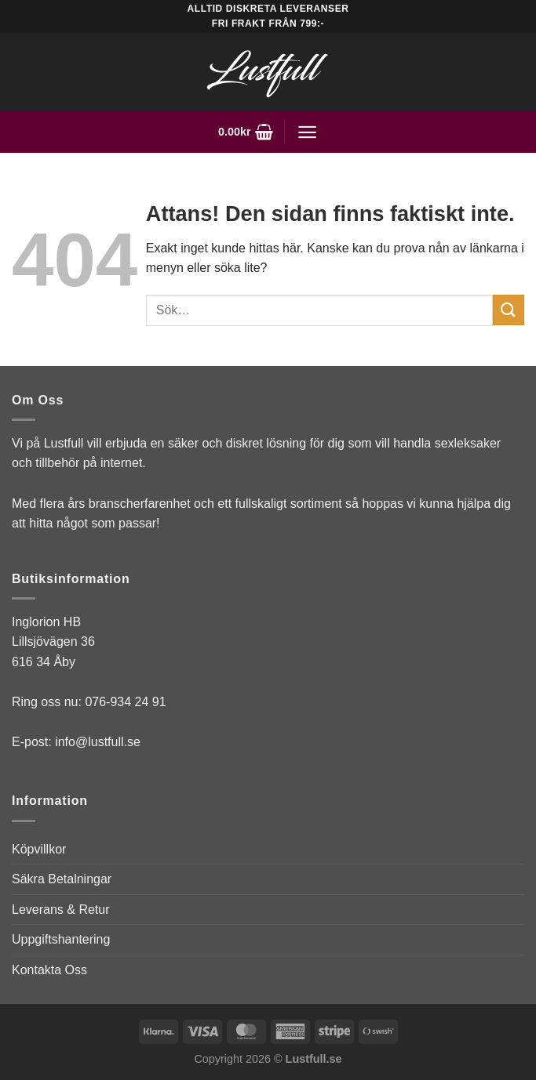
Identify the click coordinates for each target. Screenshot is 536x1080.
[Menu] (307, 132)
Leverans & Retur (61, 909)
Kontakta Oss (49, 970)
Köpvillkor (39, 849)
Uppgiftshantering (61, 939)
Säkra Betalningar (61, 879)
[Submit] (508, 310)
